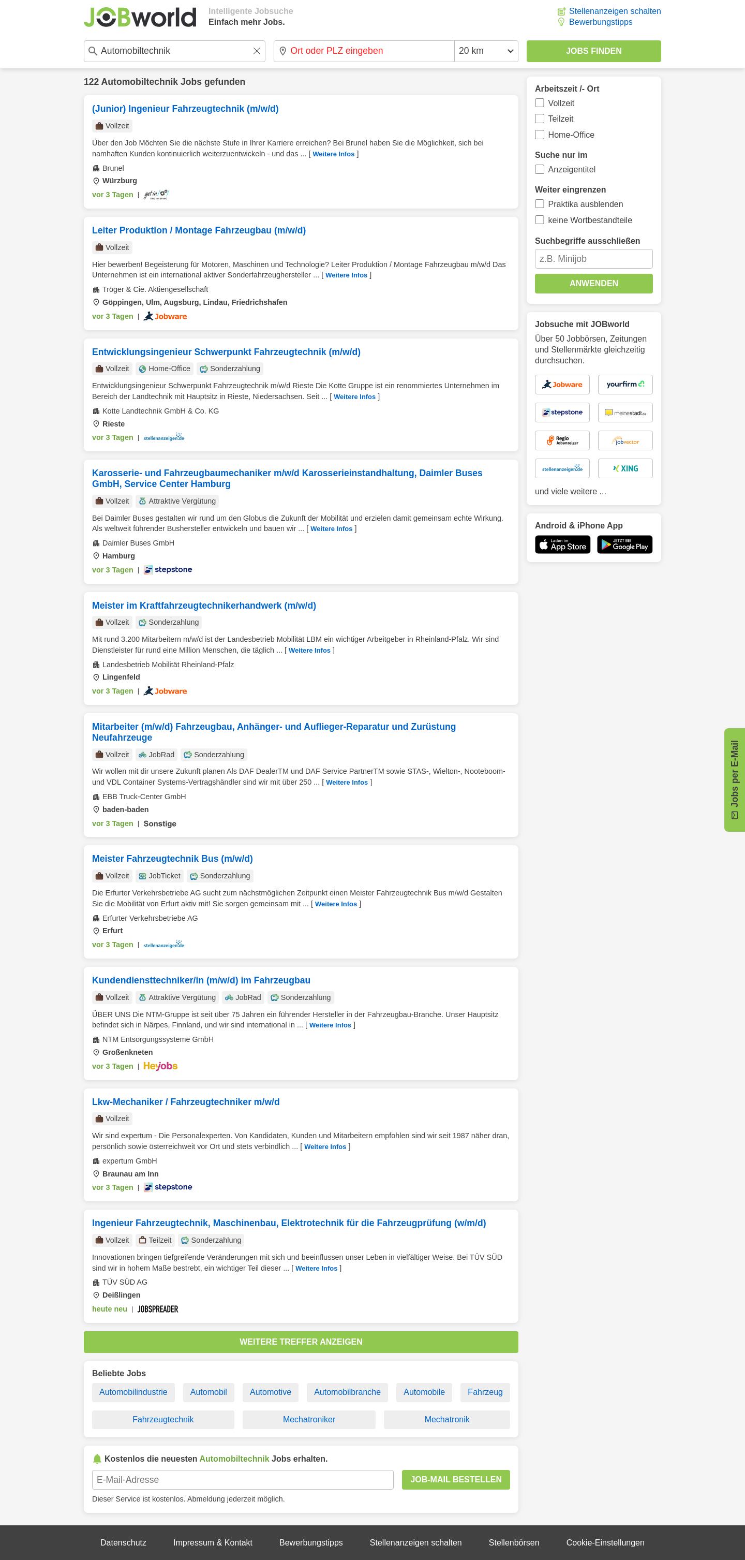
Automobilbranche (347, 1392)
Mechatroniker (309, 1419)
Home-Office (571, 134)
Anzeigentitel (572, 169)
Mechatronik (447, 1419)
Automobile (424, 1392)
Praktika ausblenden (585, 204)
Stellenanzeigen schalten (615, 11)
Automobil (208, 1392)
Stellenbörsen (514, 1542)
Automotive (270, 1392)
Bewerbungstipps (601, 22)
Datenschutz (123, 1542)
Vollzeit (561, 103)
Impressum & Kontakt (212, 1542)
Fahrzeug (485, 1392)
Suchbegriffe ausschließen (587, 241)
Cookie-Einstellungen (606, 1542)
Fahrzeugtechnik (162, 1419)
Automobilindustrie (133, 1392)
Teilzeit (561, 118)
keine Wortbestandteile (590, 220)
